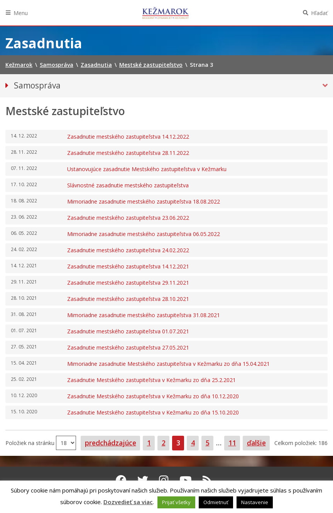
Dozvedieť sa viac (128, 502)
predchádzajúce (110, 442)
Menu (21, 13)
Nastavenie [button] (254, 502)
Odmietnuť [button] (215, 502)
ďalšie (256, 442)
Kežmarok (165, 13)
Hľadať (319, 13)
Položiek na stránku (30, 443)
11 (234, 442)
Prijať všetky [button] (176, 502)
